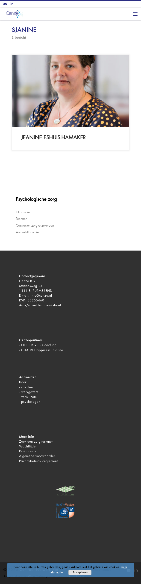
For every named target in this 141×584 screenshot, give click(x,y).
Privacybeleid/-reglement (38, 461)
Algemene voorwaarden (37, 456)
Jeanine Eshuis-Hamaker (53, 137)
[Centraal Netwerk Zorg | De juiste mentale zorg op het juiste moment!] (13, 13)
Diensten (21, 218)
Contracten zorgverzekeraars (35, 225)
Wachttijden (28, 446)
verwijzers (29, 396)
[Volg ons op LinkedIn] (12, 4)
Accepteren (80, 572)
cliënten (27, 387)
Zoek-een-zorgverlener (36, 441)
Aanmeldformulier (28, 232)
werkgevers (29, 392)
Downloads (27, 451)
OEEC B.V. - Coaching (39, 345)
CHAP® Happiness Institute (42, 350)
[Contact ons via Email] (5, 4)
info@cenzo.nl (41, 295)
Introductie (23, 212)
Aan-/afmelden (31, 305)
